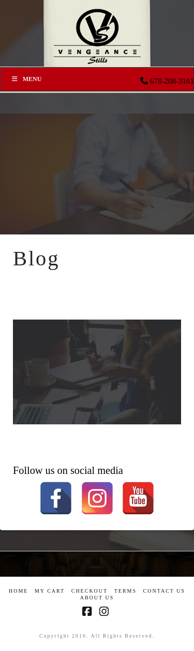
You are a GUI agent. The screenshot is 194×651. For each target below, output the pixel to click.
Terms (125, 591)
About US (97, 597)
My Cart (50, 591)
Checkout (89, 591)
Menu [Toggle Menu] (26, 79)
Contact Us (164, 591)
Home (18, 591)
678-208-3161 (172, 81)
